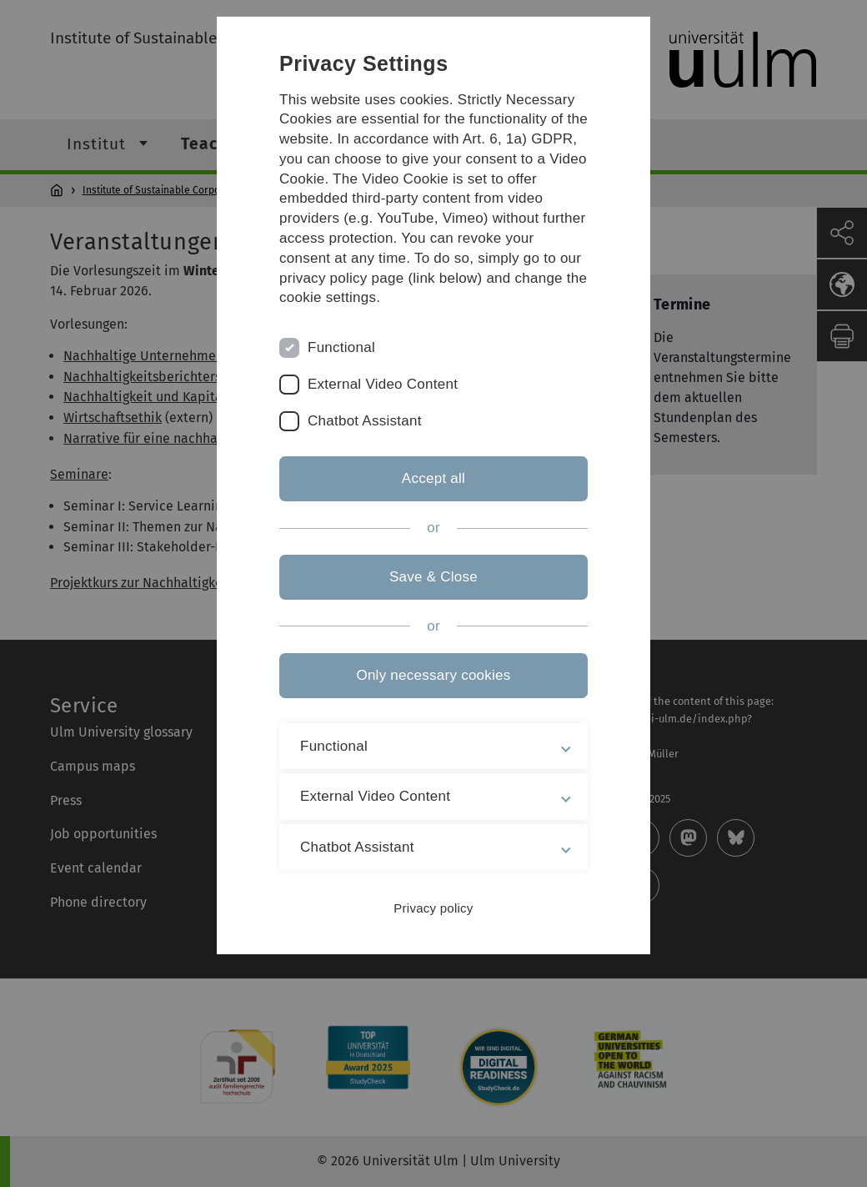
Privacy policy (433, 908)
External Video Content (383, 384)
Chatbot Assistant (365, 421)
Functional (341, 347)
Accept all (433, 478)
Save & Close (433, 577)
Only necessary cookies (433, 675)
